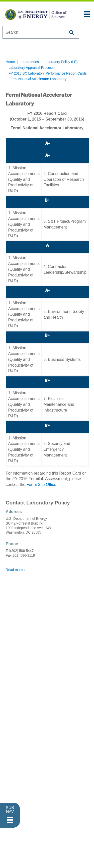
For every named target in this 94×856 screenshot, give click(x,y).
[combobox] (33, 32)
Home (10, 62)
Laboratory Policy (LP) (61, 62)
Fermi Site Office (41, 484)
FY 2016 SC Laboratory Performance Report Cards (47, 73)
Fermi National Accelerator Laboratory (37, 79)
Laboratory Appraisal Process (31, 68)
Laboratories (29, 62)
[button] (71, 32)
